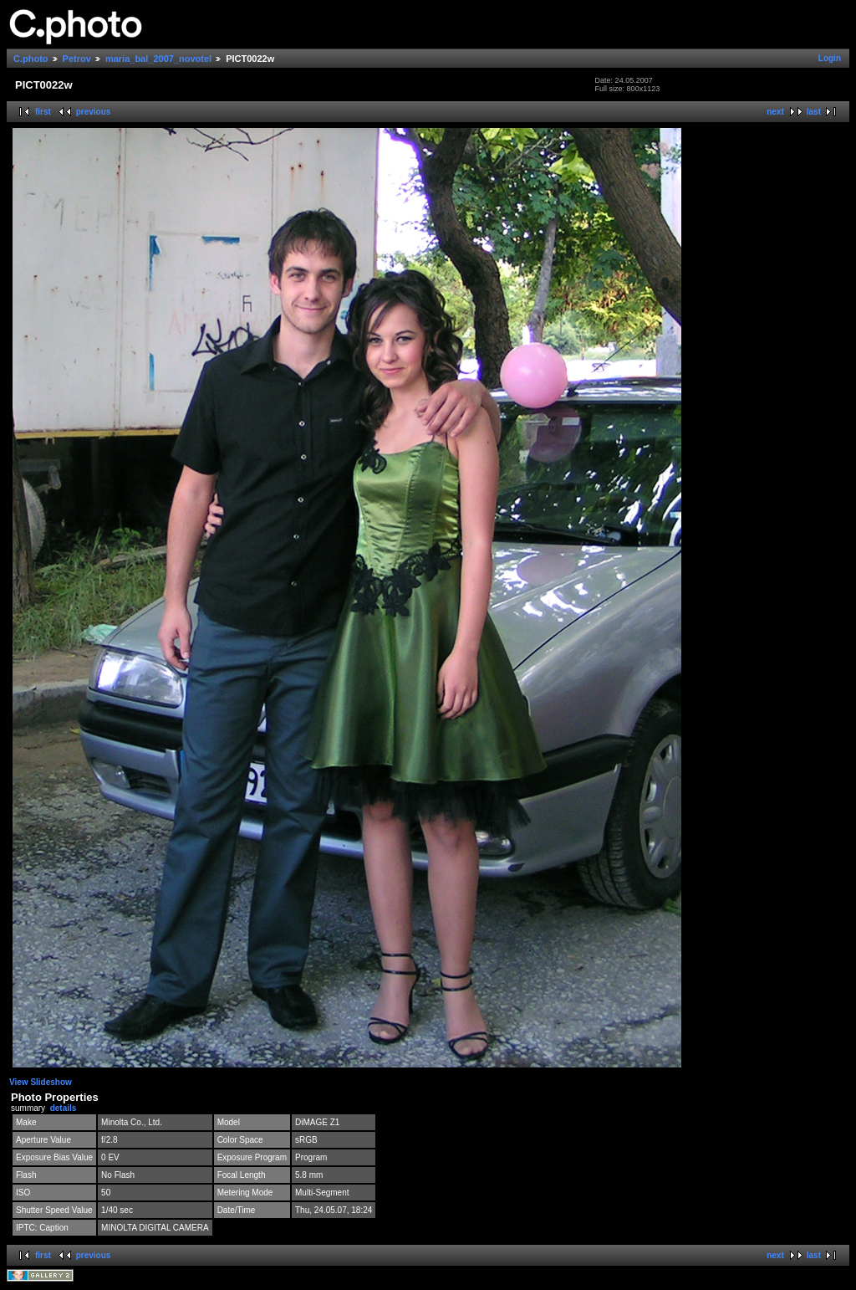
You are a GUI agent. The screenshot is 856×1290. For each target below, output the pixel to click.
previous (93, 111)
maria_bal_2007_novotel (158, 59)
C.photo (30, 59)
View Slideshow (40, 1082)
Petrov (77, 59)
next (775, 111)
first (43, 111)
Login (829, 58)
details (63, 1108)
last (814, 111)
